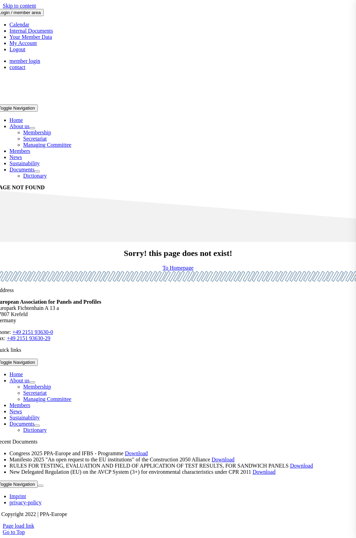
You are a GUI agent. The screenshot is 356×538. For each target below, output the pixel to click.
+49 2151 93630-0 (32, 332)
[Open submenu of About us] (32, 128)
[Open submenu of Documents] (37, 171)
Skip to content (19, 6)
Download (136, 453)
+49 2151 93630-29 (28, 338)
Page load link (18, 526)
